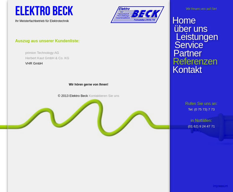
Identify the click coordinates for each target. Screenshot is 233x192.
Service (188, 45)
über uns (191, 29)
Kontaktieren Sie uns (104, 96)
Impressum (220, 186)
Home (184, 20)
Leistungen (196, 37)
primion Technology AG (42, 53)
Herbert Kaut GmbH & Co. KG (47, 58)
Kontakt (186, 70)
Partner (187, 53)
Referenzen (195, 61)
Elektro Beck (44, 11)
